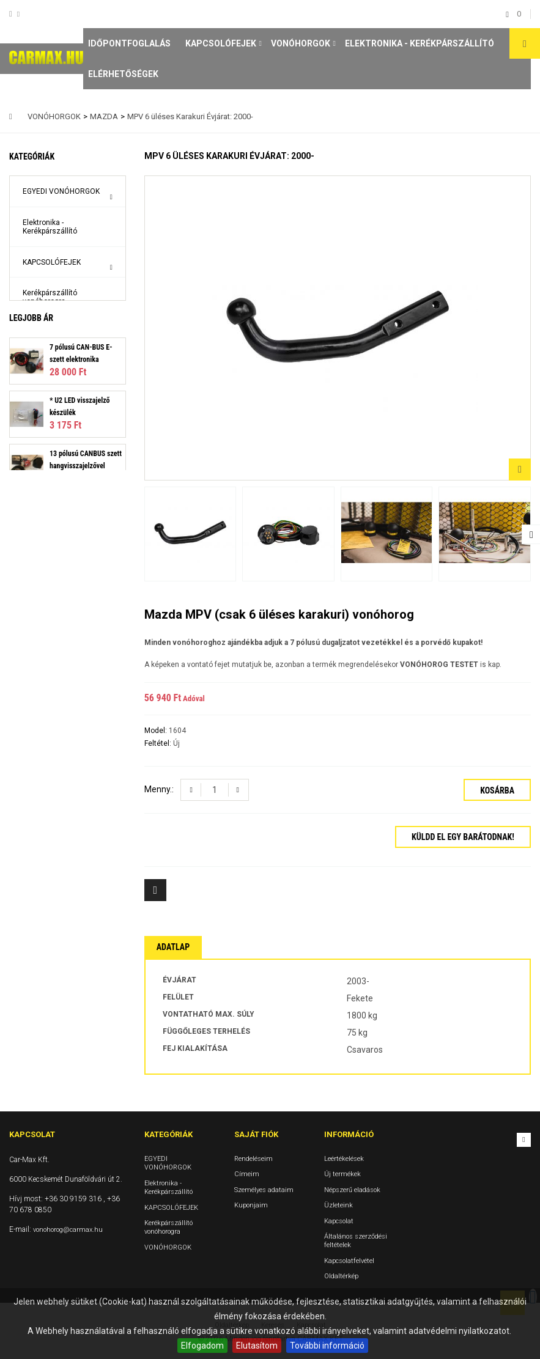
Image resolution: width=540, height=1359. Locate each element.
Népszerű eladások (352, 1190)
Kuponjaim (251, 1205)
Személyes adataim (264, 1190)
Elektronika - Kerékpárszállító (419, 43)
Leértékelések (344, 1159)
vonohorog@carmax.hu (68, 1230)
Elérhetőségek (123, 74)
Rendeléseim (253, 1159)
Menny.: (159, 789)
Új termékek (342, 1175)
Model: (156, 730)
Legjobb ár (31, 365)
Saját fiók (256, 1134)
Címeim (246, 1175)
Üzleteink (338, 1205)
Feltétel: (158, 743)
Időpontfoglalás (129, 43)
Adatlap (173, 947)
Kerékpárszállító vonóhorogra (50, 297)
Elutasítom (257, 1345)
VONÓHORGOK (300, 43)
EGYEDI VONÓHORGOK (61, 191)
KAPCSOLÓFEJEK (220, 43)
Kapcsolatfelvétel (349, 1261)
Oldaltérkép (341, 1276)
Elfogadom (202, 1345)
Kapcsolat (338, 1221)
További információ (327, 1345)
